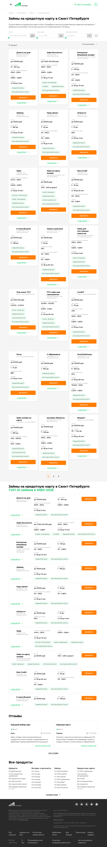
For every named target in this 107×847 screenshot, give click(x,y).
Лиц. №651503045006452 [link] (22, 173)
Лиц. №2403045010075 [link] (52, 115)
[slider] (22, 38)
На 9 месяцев (36, 787)
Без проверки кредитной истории (17, 788)
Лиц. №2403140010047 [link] (54, 231)
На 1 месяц (35, 771)
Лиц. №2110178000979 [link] (28, 294)
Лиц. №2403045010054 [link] (84, 237)
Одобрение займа (71, 32)
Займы (32, 13)
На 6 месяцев (36, 785)
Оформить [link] (23, 97)
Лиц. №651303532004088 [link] (22, 115)
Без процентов (82, 784)
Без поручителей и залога (18, 784)
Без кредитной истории (17, 779)
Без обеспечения (15, 781)
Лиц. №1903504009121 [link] (22, 55)
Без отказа (81, 779)
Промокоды (81, 832)
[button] (11, 4)
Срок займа (40, 32)
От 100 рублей (59, 782)
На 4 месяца (36, 779)
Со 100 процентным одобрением (16, 775)
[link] (76, 804)
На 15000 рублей (60, 785)
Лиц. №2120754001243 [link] (82, 115)
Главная (11, 13)
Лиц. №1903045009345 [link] (56, 175)
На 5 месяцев (36, 782)
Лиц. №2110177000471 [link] (55, 297)
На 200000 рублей (61, 787)
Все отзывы (53, 753)
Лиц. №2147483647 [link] (82, 58)
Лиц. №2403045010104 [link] (54, 420)
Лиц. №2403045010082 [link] (89, 294)
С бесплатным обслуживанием (82, 775)
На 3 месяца (36, 777)
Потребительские (15, 771)
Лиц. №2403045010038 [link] (53, 357)
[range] (22, 36)
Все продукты (21, 13)
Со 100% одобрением (62, 779)
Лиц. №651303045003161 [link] (22, 231)
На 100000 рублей (61, 771)
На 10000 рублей (60, 774)
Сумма (11, 32)
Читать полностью (43, 746)
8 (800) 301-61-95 (58, 819)
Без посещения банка (85, 781)
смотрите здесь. (23, 819)
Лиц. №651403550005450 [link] (53, 55)
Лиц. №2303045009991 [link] (82, 173)
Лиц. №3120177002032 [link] (27, 356)
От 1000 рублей (60, 777)
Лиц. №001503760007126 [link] (83, 357)
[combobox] (89, 44)
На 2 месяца (36, 774)
